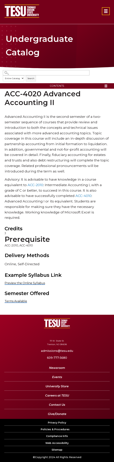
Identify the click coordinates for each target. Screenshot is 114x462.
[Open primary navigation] (106, 11)
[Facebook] (37, 333)
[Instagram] (76, 333)
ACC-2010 (35, 185)
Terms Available (16, 301)
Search (30, 78)
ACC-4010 (83, 196)
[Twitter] (45, 333)
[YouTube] (56, 333)
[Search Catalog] (46, 73)
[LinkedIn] (67, 333)
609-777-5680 (57, 357)
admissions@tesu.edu (57, 351)
